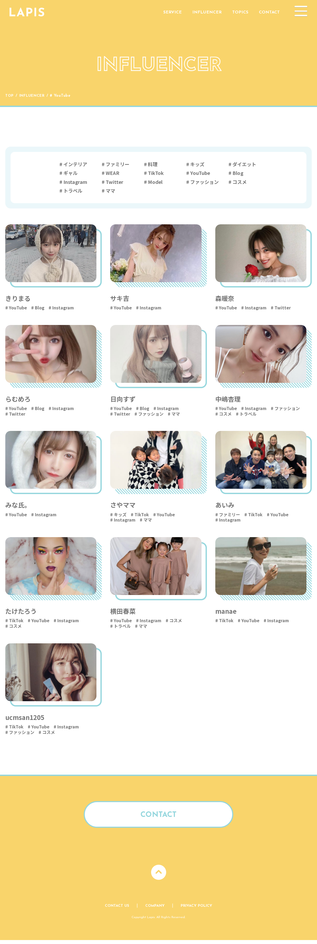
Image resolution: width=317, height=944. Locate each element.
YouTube (200, 172)
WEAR (112, 172)
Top (9, 96)
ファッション (204, 181)
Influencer (207, 12)
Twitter (114, 181)
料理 (152, 164)
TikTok (156, 172)
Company (155, 910)
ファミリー (117, 164)
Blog (237, 172)
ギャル (70, 172)
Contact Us (117, 910)
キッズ (197, 164)
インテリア (75, 164)
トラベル (72, 190)
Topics (240, 12)
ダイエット (244, 164)
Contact (269, 12)
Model (155, 181)
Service (172, 12)
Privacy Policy (196, 910)
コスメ (239, 181)
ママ (110, 190)
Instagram (75, 181)
